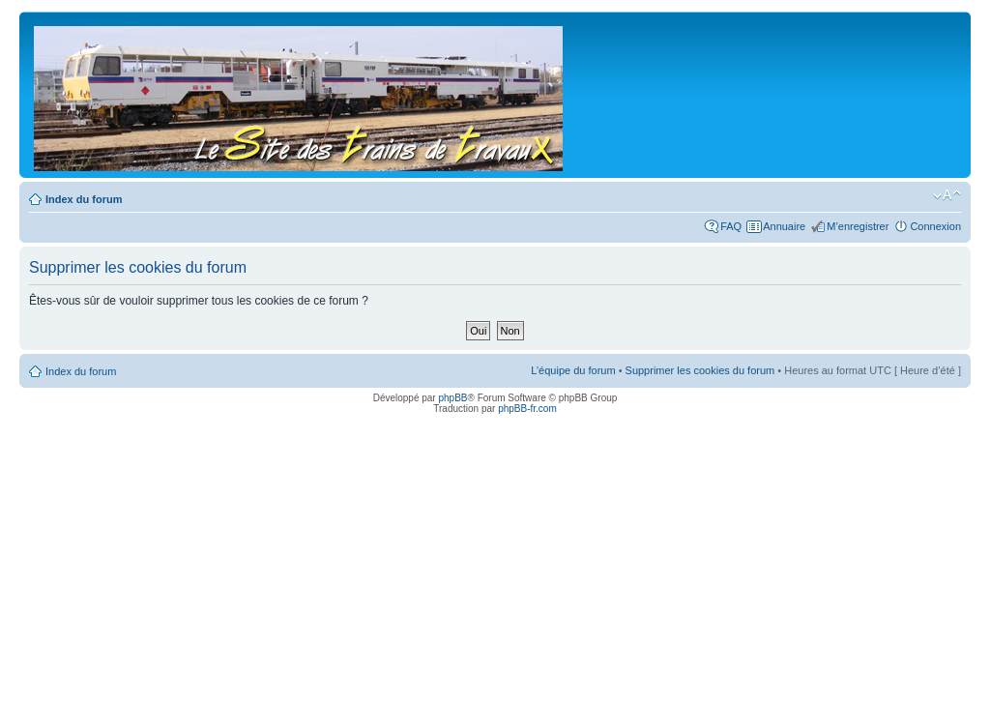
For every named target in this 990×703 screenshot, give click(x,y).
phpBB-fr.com (527, 408)
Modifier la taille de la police (947, 195)
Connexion (935, 226)
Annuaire (784, 226)
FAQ (731, 226)
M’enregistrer (857, 226)
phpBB (452, 398)
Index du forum (83, 199)
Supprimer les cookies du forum (700, 370)
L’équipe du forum (573, 370)
